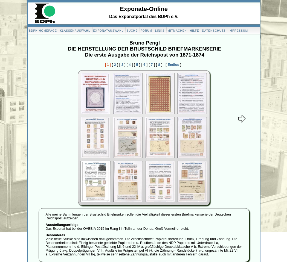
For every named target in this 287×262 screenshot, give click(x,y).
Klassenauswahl (75, 30)
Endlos (173, 65)
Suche (132, 30)
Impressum (238, 30)
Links (159, 30)
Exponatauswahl (108, 30)
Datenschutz (214, 30)
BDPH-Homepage (43, 30)
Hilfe (194, 30)
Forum (146, 30)
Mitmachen (177, 30)
